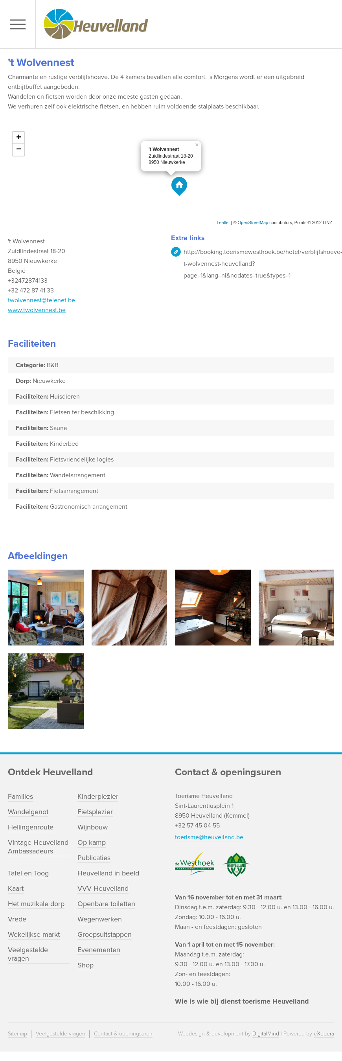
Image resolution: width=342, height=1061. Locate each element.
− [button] (18, 150)
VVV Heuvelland (103, 888)
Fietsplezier (95, 811)
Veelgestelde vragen (28, 954)
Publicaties (93, 857)
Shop (85, 965)
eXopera (324, 1033)
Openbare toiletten (106, 903)
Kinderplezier (97, 796)
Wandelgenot (28, 811)
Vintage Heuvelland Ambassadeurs (38, 846)
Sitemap (17, 1033)
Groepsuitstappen (104, 934)
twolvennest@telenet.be (41, 300)
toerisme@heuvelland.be (209, 837)
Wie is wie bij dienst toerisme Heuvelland (242, 1001)
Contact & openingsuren (123, 1033)
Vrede (17, 919)
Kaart (16, 888)
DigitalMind (265, 1033)
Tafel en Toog (28, 873)
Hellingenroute (30, 827)
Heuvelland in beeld (108, 873)
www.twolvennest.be (37, 310)
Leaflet (223, 222)
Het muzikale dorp (36, 903)
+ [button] (18, 138)
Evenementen (98, 949)
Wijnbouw (92, 827)
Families (20, 796)
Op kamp (91, 842)
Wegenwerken (99, 919)
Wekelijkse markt (34, 934)
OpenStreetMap (253, 222)
